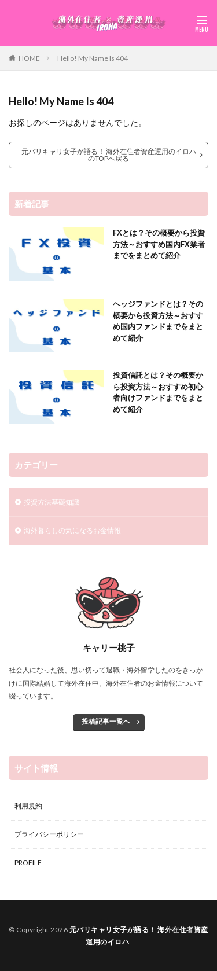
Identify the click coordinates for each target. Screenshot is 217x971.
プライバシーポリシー (49, 834)
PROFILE (28, 862)
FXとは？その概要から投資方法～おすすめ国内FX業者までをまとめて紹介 (159, 244)
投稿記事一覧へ (106, 721)
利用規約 (28, 805)
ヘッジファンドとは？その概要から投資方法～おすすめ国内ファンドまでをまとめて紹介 (158, 321)
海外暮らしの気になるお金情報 (72, 530)
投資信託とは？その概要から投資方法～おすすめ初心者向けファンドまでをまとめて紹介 (158, 392)
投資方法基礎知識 (51, 502)
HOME (29, 57)
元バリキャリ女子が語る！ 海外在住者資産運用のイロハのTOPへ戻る (108, 155)
